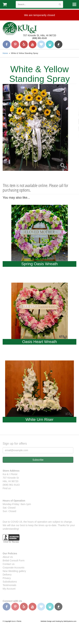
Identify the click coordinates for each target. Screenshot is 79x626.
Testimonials (9, 585)
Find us (7, 488)
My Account (9, 588)
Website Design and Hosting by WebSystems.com (58, 621)
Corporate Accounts (13, 567)
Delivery (7, 574)
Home (5, 53)
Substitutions (10, 581)
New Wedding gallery (14, 571)
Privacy (7, 578)
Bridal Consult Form (14, 560)
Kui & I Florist (20, 28)
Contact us (8, 564)
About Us (8, 557)
